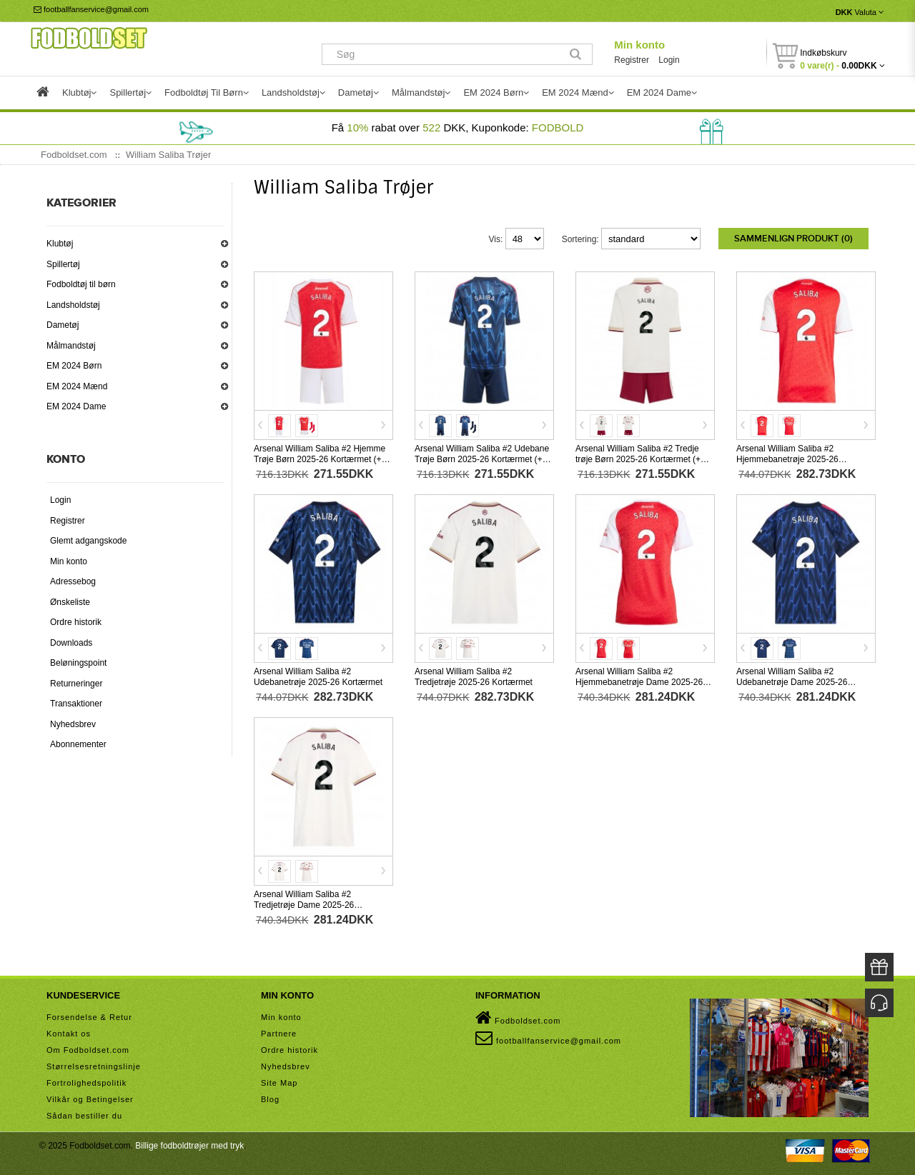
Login (668, 60)
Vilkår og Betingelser (90, 1098)
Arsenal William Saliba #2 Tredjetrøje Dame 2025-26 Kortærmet (304, 904)
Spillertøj (63, 264)
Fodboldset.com (517, 1017)
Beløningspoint (78, 663)
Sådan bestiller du (84, 1115)
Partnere (279, 1033)
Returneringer (76, 684)
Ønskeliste (70, 602)
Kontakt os (68, 1033)
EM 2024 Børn (74, 366)
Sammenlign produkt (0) (793, 238)
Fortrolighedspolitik (86, 1082)
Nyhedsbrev (73, 724)
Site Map (279, 1082)
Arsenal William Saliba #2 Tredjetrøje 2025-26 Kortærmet (474, 676)
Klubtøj (59, 244)
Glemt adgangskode (88, 541)
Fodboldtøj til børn (81, 284)
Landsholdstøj (73, 305)
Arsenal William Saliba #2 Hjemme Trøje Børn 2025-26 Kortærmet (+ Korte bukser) (319, 458)
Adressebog (73, 581)
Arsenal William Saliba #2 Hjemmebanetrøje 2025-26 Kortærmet (787, 458)
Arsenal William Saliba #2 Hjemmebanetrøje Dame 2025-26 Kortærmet (639, 681)
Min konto (639, 45)
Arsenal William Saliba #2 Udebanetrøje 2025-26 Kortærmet (318, 676)
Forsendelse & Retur (89, 1016)
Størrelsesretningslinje (93, 1065)
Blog (270, 1098)
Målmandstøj (71, 346)
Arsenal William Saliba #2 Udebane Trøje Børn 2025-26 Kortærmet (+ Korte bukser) (482, 458)
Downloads (71, 643)
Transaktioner (76, 704)
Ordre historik (76, 622)
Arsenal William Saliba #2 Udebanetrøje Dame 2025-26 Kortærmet (791, 681)
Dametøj (62, 325)
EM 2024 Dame (76, 406)
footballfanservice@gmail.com (91, 9)
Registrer (631, 60)
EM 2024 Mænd (76, 386)
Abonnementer (78, 744)
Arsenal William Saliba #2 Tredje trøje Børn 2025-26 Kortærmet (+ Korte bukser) (638, 458)
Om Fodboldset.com (87, 1049)
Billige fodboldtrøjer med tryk (189, 1145)
